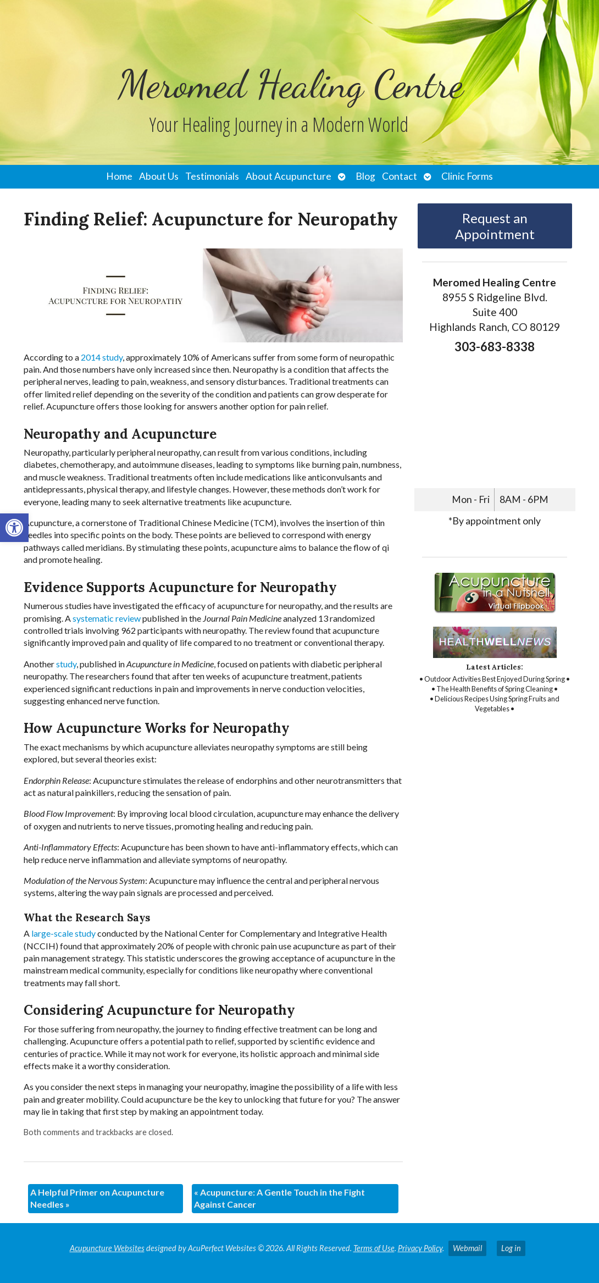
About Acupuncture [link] (288, 176)
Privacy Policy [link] (420, 1248)
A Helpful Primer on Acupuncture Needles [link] (97, 1198)
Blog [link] (365, 176)
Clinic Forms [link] (467, 176)
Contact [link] (399, 176)
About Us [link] (159, 176)
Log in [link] (511, 1248)
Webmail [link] (467, 1248)
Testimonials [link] (212, 176)
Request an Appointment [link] (495, 226)
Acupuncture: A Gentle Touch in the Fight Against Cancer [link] (279, 1198)
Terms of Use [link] (374, 1248)
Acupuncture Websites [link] (107, 1248)
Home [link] (119, 176)
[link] (14, 527)
